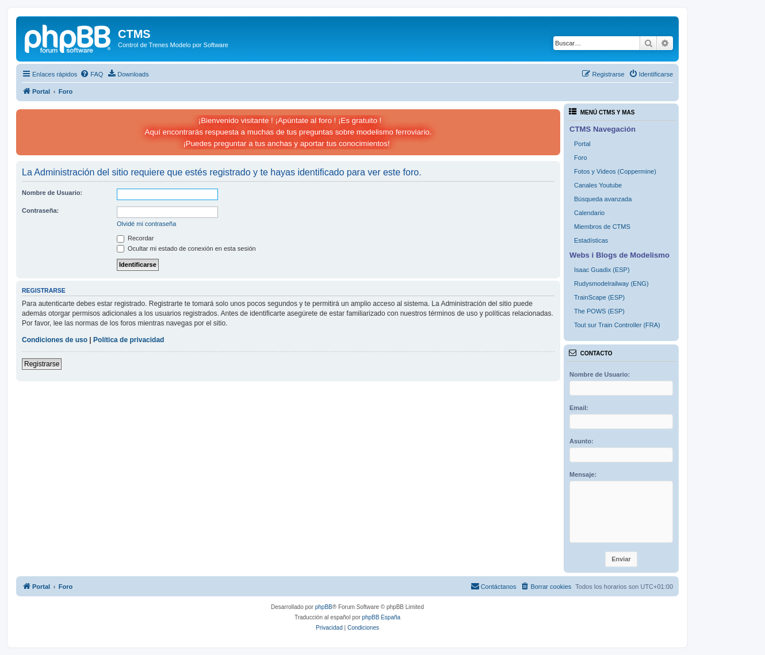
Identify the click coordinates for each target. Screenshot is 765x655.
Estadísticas (591, 240)
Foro (580, 157)
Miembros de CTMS (602, 226)
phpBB (323, 607)
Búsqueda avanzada (603, 199)
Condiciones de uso (54, 340)
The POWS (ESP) (599, 311)
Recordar (135, 238)
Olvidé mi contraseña (146, 223)
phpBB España (381, 617)
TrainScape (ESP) (599, 297)
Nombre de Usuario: (52, 192)
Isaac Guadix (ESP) (602, 269)
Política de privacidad (128, 340)
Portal (582, 143)
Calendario (589, 212)
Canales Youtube (598, 185)
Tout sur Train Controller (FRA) (617, 324)
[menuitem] (91, 74)
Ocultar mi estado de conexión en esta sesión (186, 248)
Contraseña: (40, 210)
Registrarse (41, 364)
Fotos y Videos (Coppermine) (615, 171)
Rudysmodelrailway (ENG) (611, 283)
